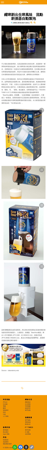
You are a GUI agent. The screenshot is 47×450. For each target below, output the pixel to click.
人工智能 (5, 416)
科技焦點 (6, 399)
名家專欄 (28, 434)
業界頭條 (28, 430)
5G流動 (5, 404)
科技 (4, 412)
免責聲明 (5, 442)
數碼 (4, 408)
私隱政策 (5, 440)
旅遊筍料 (28, 408)
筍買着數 (28, 406)
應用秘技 (5, 430)
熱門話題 (28, 410)
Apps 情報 (6, 434)
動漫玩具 (28, 424)
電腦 (4, 406)
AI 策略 (27, 432)
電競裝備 (28, 422)
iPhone (5, 402)
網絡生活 (28, 399)
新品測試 (5, 432)
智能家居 (5, 410)
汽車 (4, 414)
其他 (4, 437)
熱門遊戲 (28, 420)
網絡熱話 (28, 402)
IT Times (29, 427)
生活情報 (28, 404)
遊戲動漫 (28, 417)
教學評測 (6, 427)
